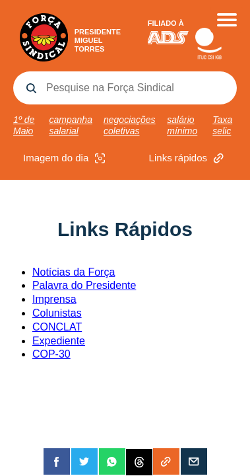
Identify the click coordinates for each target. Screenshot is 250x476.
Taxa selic (222, 125)
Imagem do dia (65, 158)
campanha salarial (70, 125)
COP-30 (51, 354)
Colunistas (57, 313)
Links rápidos (188, 158)
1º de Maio (23, 125)
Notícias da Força (73, 272)
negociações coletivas (130, 125)
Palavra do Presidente (84, 285)
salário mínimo (182, 125)
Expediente (58, 340)
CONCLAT (57, 327)
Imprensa (54, 299)
